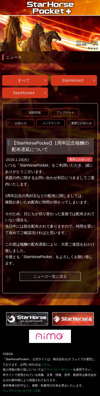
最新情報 (35, 112)
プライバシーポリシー (58, 369)
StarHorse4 (24, 93)
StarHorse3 (73, 80)
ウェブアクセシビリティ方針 (22, 390)
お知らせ (21, 123)
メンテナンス (51, 123)
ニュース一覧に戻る (50, 276)
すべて (24, 80)
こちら (45, 364)
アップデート (65, 112)
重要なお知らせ (81, 123)
